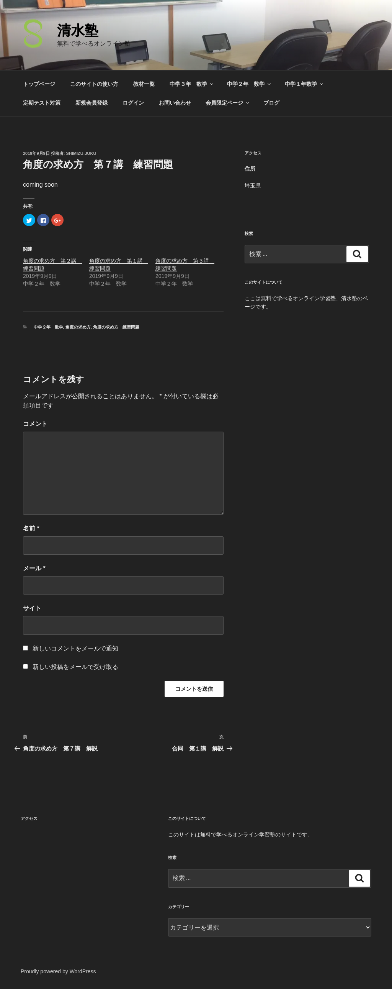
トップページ (39, 84)
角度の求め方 (78, 327)
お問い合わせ (175, 103)
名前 (31, 528)
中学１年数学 (304, 84)
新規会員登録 (91, 103)
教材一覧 (144, 84)
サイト (32, 608)
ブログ (271, 103)
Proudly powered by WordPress (58, 971)
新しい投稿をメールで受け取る (75, 667)
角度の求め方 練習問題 (116, 327)
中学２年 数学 (249, 84)
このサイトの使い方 (94, 84)
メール (34, 568)
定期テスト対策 (41, 103)
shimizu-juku (81, 153)
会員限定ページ (228, 103)
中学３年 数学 (192, 84)
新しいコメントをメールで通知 (75, 648)
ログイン (133, 103)
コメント (35, 424)
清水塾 (77, 30)
